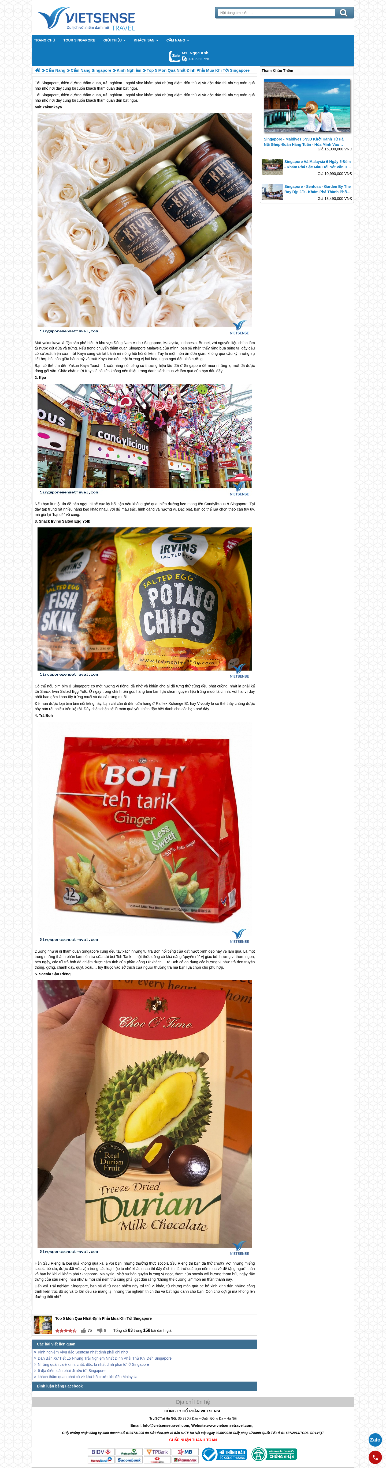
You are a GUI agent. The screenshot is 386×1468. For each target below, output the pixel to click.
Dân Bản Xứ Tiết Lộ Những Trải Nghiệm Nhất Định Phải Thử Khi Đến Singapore (105, 1358)
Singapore (50, 95)
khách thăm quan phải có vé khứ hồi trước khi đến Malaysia (88, 1377)
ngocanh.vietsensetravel (184, 59)
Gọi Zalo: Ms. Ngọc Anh (175, 56)
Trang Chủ (99, 17)
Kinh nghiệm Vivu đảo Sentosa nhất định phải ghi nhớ (83, 1352)
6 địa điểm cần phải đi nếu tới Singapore (72, 1370)
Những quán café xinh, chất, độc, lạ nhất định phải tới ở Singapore (93, 1364)
